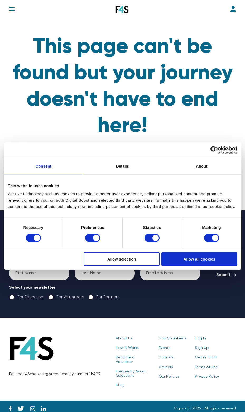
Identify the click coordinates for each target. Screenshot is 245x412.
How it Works (127, 348)
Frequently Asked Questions (131, 369)
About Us (124, 338)
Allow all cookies (199, 259)
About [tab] (201, 166)
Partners (166, 357)
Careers (166, 367)
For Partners (103, 297)
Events (164, 348)
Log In (233, 9)
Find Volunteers (172, 338)
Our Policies (169, 376)
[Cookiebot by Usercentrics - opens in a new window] (214, 150)
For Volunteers (66, 297)
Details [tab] (122, 166)
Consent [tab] (43, 166)
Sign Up (201, 348)
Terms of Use (206, 367)
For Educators (26, 297)
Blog (120, 381)
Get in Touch (206, 357)
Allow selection (121, 259)
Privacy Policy (206, 376)
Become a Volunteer (134, 357)
